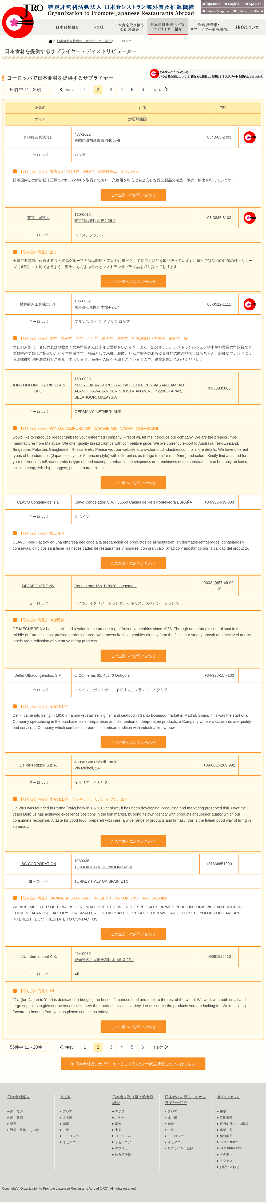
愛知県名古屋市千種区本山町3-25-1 (104, 960)
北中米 (67, 1117)
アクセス (226, 1160)
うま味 (65, 1097)
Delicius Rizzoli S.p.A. (38, 765)
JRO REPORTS (231, 1148)
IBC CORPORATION (38, 864)
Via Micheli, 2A (87, 768)
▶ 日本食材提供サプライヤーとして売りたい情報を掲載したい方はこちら (133, 1064)
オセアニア (71, 1142)
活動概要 (226, 1117)
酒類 (13, 1123)
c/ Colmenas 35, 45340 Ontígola (101, 675)
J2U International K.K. (38, 956)
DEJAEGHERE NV (38, 586)
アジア (67, 1111)
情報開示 (226, 1136)
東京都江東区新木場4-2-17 (96, 307)
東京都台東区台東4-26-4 (95, 220)
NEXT (158, 90)
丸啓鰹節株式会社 (38, 137)
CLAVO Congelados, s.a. (38, 502)
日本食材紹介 (18, 1097)
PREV (69, 90)
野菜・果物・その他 (24, 1130)
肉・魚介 (16, 1111)
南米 (66, 1123)
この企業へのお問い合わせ (133, 195)
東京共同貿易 (38, 218)
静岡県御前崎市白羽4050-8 (97, 140)
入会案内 (226, 1154)
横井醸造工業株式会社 (38, 304)
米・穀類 (16, 1117)
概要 (223, 1111)
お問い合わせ (229, 1167)
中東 (66, 1130)
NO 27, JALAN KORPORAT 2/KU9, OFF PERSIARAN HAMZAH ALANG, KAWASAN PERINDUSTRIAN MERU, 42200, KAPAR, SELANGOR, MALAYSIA (129, 391)
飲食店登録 (123, 1154)
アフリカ (121, 1148)
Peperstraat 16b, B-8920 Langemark (105, 586)
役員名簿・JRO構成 (234, 1123)
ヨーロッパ (71, 1136)
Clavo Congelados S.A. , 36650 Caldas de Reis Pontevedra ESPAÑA (133, 502)
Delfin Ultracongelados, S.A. (38, 675)
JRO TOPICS (229, 1142)
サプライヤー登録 (180, 1148)
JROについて (228, 1097)
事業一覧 (226, 1130)
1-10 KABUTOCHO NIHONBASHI (103, 867)
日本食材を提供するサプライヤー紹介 (84, 41)
